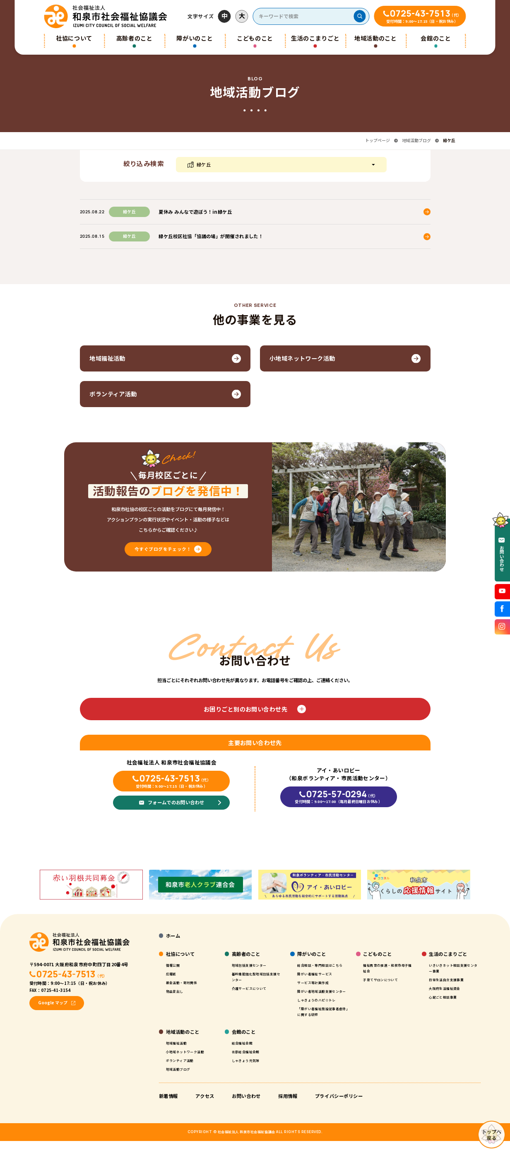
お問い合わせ (246, 1108)
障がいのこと (194, 38)
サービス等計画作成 (316, 988)
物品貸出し (177, 991)
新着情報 (168, 1108)
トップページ (377, 140)
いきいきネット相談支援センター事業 (452, 968)
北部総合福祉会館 (249, 1063)
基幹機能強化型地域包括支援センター (255, 976)
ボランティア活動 (183, 1072)
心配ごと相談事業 (446, 997)
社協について (74, 38)
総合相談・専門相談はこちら (321, 968)
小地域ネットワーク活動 (190, 1063)
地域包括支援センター (253, 965)
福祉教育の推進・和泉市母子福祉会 (387, 968)
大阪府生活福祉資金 (448, 988)
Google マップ (52, 1003)
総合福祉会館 (245, 1054)
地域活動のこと (375, 38)
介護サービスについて (253, 988)
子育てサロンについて (385, 979)
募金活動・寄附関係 (185, 982)
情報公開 (174, 965)
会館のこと (436, 38)
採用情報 (287, 1108)
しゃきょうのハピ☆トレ (321, 1011)
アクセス (204, 1108)
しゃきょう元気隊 (249, 1072)
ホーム (173, 935)
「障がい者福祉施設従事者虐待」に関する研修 (321, 1023)
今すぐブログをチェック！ (163, 552)
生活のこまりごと (315, 38)
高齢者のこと (134, 38)
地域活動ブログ (416, 140)
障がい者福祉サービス (319, 979)
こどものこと (255, 38)
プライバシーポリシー (339, 1108)
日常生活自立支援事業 (450, 979)
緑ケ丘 (204, 164)
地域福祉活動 (179, 1054)
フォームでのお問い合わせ (176, 805)
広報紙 (172, 974)
